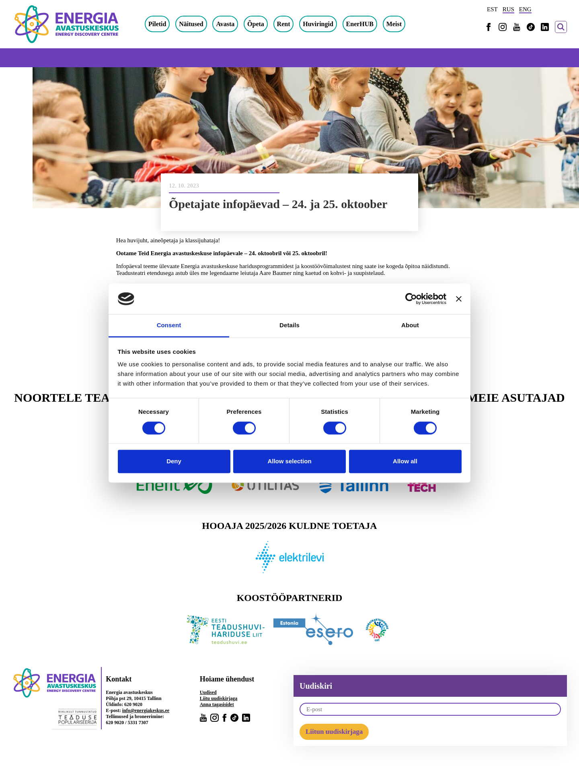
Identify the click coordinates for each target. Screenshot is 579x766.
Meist (394, 24)
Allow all (405, 461)
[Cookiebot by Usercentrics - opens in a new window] (411, 299)
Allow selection (289, 461)
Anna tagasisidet (217, 704)
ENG (525, 9)
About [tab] (410, 325)
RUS (508, 9)
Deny (173, 461)
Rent (283, 24)
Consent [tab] (169, 325)
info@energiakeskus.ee (146, 710)
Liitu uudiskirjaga (219, 698)
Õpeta (255, 24)
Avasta (225, 24)
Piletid (157, 24)
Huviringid (318, 24)
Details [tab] (289, 325)
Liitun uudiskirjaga (334, 731)
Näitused (191, 24)
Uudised (208, 692)
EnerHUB (360, 24)
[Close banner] (459, 298)
